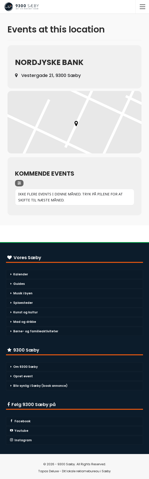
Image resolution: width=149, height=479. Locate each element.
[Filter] (19, 183)
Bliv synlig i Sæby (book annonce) (40, 386)
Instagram (21, 440)
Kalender (20, 274)
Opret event (23, 376)
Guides (19, 284)
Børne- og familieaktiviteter (35, 331)
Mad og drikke (24, 322)
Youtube (19, 431)
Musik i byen (22, 293)
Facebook (20, 421)
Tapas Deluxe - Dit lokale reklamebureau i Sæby (74, 471)
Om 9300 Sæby (25, 367)
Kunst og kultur (25, 312)
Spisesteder (23, 303)
